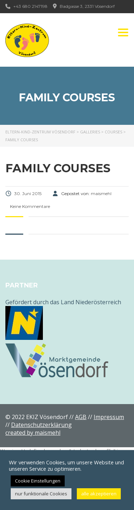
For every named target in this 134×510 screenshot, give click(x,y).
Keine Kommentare (29, 206)
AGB (80, 417)
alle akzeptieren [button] (98, 493)
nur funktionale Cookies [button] (41, 493)
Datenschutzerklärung (41, 425)
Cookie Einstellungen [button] (37, 481)
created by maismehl (32, 433)
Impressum (109, 417)
